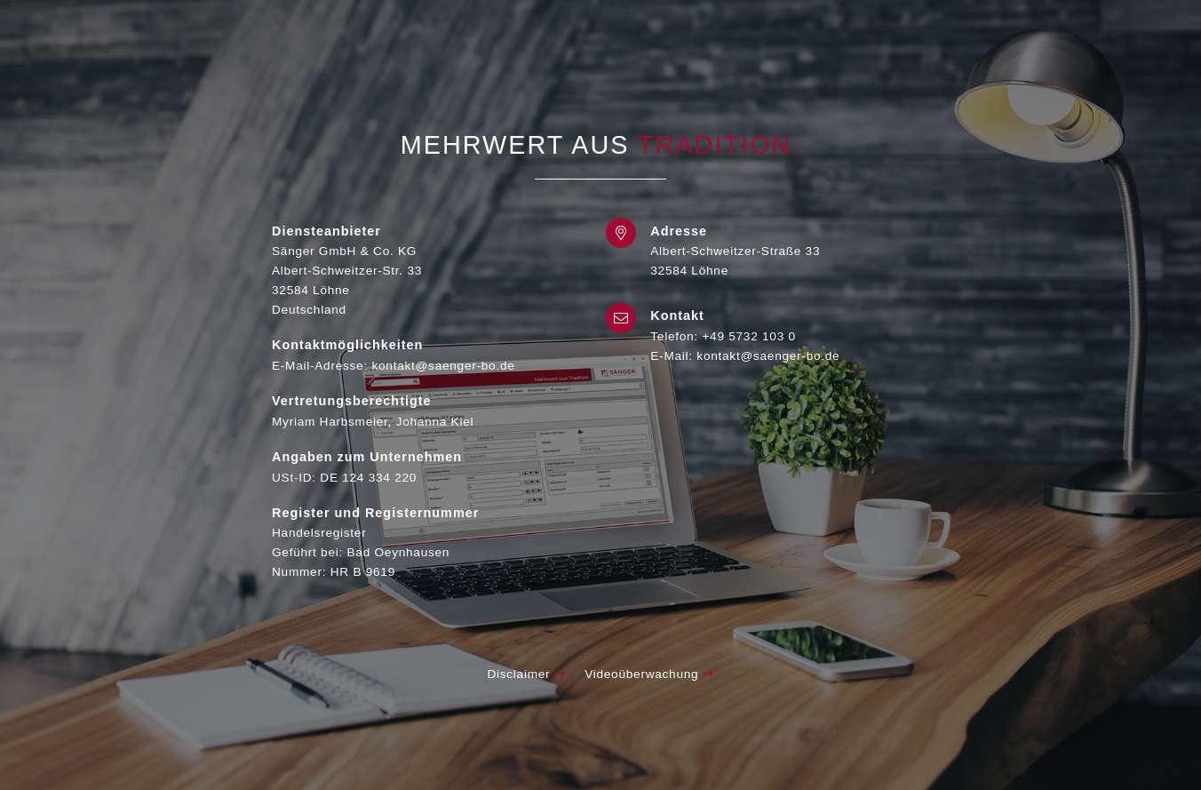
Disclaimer (526, 674)
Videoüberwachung (649, 674)
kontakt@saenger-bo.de (767, 356)
